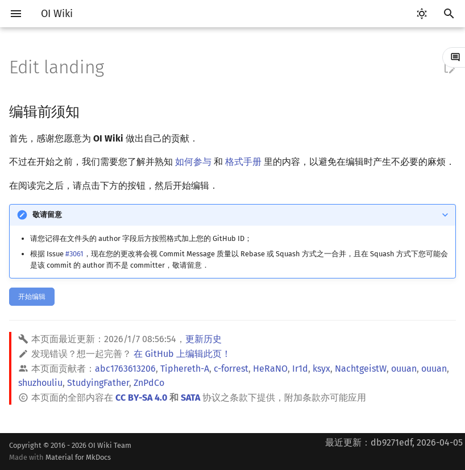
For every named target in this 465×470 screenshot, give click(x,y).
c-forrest (231, 368)
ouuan (404, 368)
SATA (190, 397)
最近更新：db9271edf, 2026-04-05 (394, 442)
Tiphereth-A (184, 368)
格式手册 (243, 161)
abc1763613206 (125, 368)
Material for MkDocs (78, 457)
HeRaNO (270, 368)
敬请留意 (47, 214)
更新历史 (203, 339)
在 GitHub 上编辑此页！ (182, 353)
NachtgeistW (361, 368)
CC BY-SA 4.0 (141, 397)
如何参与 (193, 161)
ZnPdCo (149, 382)
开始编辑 (31, 297)
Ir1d (300, 368)
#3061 (74, 253)
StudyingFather (98, 382)
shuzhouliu (40, 382)
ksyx (321, 368)
